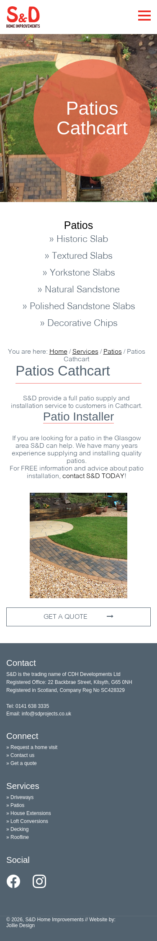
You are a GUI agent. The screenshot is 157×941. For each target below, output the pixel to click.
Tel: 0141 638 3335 (27, 706)
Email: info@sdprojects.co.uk (38, 714)
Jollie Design (20, 925)
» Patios (15, 805)
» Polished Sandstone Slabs (78, 307)
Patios (78, 225)
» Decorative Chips (79, 324)
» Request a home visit (31, 747)
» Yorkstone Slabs (78, 273)
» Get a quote (21, 763)
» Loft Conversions (27, 821)
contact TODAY (93, 476)
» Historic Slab (78, 239)
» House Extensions (28, 813)
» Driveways (19, 797)
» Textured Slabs (78, 256)
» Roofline (17, 837)
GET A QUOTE (78, 616)
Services (85, 352)
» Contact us (20, 755)
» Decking (17, 829)
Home (58, 352)
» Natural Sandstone (78, 290)
